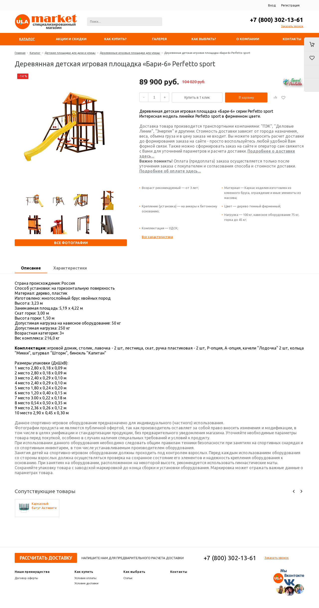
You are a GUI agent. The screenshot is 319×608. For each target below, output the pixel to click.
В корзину (246, 97)
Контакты (178, 571)
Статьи (127, 578)
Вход (272, 5)
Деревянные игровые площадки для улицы (130, 52)
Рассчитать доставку (46, 558)
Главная (20, 52)
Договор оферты (26, 578)
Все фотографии (71, 243)
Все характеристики (157, 237)
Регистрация (290, 5)
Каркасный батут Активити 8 (44, 506)
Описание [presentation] (31, 268)
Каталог (35, 52)
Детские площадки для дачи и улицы (70, 52)
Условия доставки (86, 583)
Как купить (84, 571)
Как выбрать (134, 571)
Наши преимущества (32, 571)
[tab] (31, 268)
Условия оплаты (85, 578)
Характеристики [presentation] (70, 268)
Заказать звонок (292, 26)
